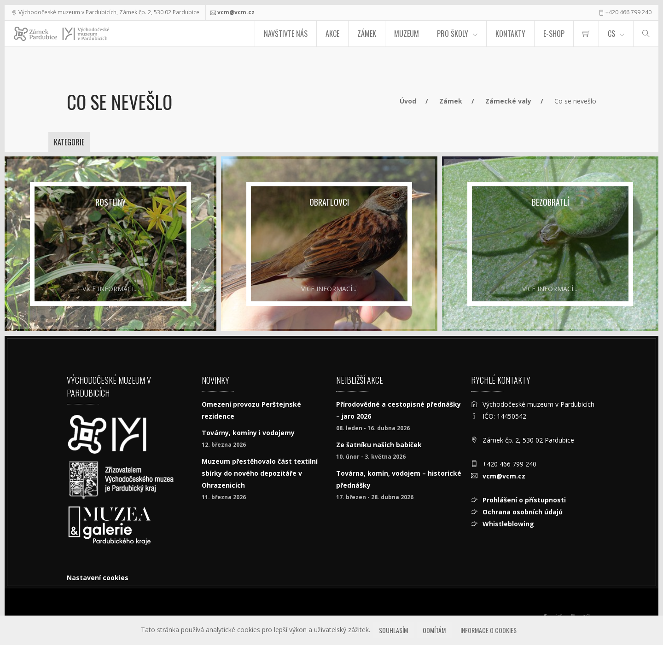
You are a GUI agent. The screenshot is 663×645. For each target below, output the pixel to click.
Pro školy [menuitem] (452, 33)
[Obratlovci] (329, 243)
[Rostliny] (110, 243)
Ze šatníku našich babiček (379, 444)
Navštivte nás (286, 33)
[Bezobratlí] (550, 243)
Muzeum (406, 33)
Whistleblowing (508, 523)
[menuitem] (586, 34)
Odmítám (434, 630)
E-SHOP (553, 33)
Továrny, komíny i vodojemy (248, 432)
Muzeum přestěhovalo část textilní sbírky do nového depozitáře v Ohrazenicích (260, 473)
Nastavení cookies (97, 577)
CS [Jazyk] (611, 33)
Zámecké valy (508, 101)
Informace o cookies (488, 630)
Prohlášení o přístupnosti (524, 499)
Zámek (366, 33)
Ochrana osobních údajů (523, 511)
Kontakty (510, 33)
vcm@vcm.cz (236, 12)
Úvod (408, 101)
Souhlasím (393, 630)
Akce (332, 33)
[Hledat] (646, 34)
